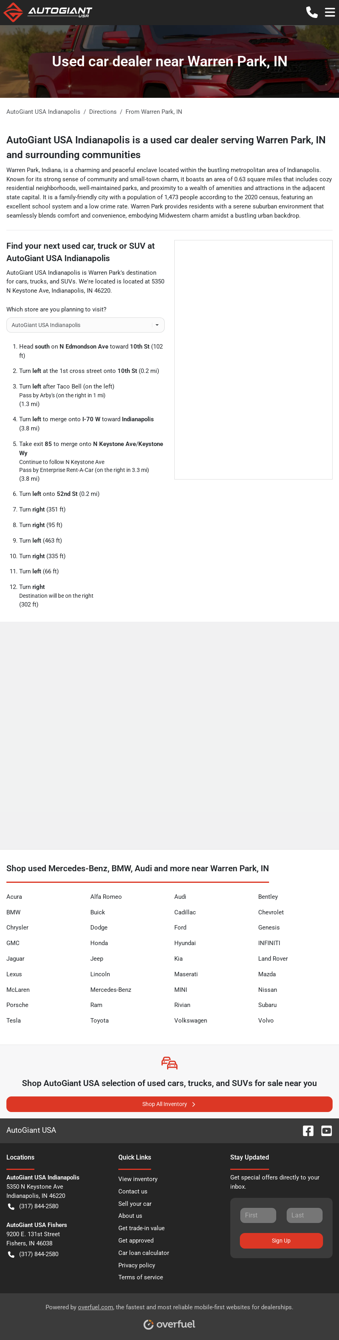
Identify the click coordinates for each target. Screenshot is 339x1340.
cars (21, 281)
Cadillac (185, 912)
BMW (13, 912)
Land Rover (273, 958)
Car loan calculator (143, 1253)
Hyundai (185, 943)
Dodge (99, 927)
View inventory (138, 1179)
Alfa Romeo (106, 896)
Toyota (99, 1020)
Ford (180, 927)
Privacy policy (136, 1265)
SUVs (68, 281)
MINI (180, 989)
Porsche (17, 1005)
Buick (97, 912)
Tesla (13, 1020)
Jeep (96, 958)
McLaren (18, 989)
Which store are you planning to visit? (56, 309)
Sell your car (135, 1203)
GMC (13, 943)
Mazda (267, 974)
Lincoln (100, 974)
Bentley (268, 896)
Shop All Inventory (169, 1104)
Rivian (182, 1005)
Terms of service (140, 1277)
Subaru (267, 1005)
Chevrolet (271, 912)
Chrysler (17, 927)
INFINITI (269, 943)
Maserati (186, 974)
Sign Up (281, 1240)
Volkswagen (190, 1020)
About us (130, 1215)
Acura (14, 896)
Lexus (14, 974)
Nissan (267, 989)
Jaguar (15, 958)
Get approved (136, 1240)
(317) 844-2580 (33, 1206)
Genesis (269, 927)
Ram (96, 1005)
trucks (38, 281)
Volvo (266, 1020)
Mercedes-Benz (110, 989)
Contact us (133, 1191)
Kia (178, 958)
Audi (180, 896)
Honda (99, 943)
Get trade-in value (141, 1228)
